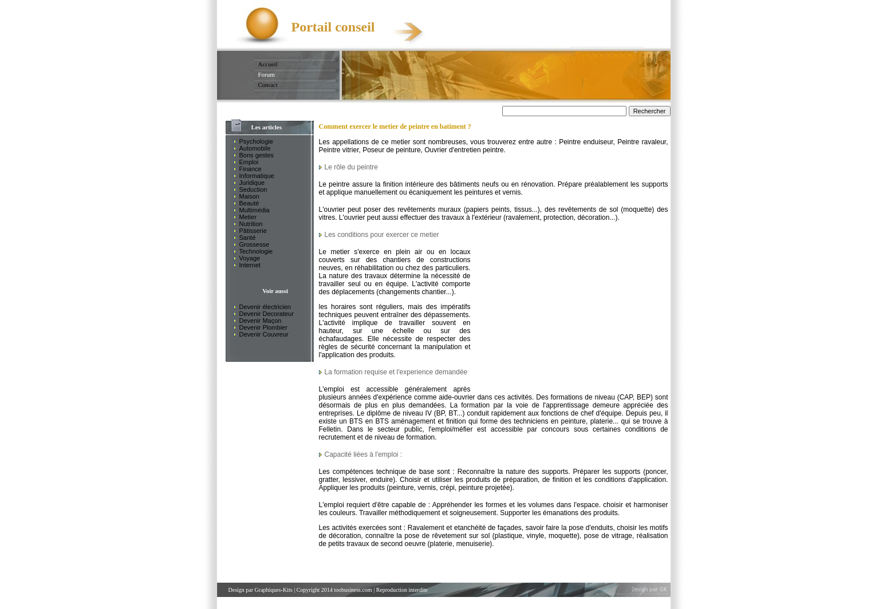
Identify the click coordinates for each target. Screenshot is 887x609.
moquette (637, 209)
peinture (401, 488)
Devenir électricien (265, 306)
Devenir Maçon (260, 320)
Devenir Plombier (263, 327)
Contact (268, 84)
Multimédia (254, 210)
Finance (250, 168)
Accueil (268, 64)
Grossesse (254, 244)
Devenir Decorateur (266, 313)
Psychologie (256, 141)
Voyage (250, 258)
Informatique (256, 175)
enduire (381, 480)
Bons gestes (256, 155)
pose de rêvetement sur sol (447, 536)
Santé (247, 237)
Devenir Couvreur (264, 334)
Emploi (249, 162)
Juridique (252, 182)
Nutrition (251, 223)
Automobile (255, 148)
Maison (249, 196)
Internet (250, 265)
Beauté (249, 203)
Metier (248, 216)
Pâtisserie (253, 230)
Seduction (253, 189)
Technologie (256, 251)
